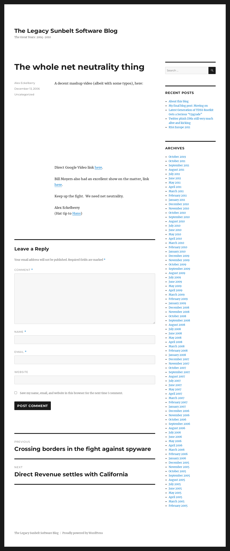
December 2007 (179, 359)
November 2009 (179, 260)
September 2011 (179, 165)
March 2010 (176, 243)
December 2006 (179, 411)
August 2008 (177, 325)
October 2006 (177, 419)
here (98, 167)
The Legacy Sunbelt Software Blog (66, 30)
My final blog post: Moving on (188, 105)
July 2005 (175, 484)
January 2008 (177, 355)
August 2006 (177, 428)
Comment (23, 270)
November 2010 (179, 208)
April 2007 (175, 394)
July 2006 (175, 432)
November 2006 (179, 415)
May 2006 (175, 441)
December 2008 (179, 307)
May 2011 (175, 182)
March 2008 (176, 346)
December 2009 (179, 256)
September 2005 (179, 475)
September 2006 (179, 424)
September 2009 (179, 269)
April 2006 (175, 445)
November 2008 (179, 312)
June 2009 (175, 282)
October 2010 (177, 213)
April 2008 (175, 342)
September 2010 (179, 217)
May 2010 (175, 234)
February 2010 (178, 247)
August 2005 (177, 480)
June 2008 (175, 333)
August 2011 (176, 169)
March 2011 (176, 191)
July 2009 (175, 277)
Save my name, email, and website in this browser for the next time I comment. (71, 393)
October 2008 (177, 316)
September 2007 (179, 372)
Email (20, 352)
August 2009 (177, 273)
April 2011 (175, 187)
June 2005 (175, 488)
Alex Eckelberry (24, 83)
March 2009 (177, 294)
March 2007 (176, 398)
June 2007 (175, 385)
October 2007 (177, 368)
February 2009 (178, 299)
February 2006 (178, 454)
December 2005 (179, 462)
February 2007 (178, 402)
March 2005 (176, 501)
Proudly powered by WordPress (82, 533)
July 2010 (174, 225)
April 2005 (175, 497)
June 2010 (175, 230)
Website (21, 372)
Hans (76, 213)
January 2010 (177, 251)
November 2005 (179, 467)
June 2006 (175, 437)
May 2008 (175, 338)
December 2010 (179, 204)
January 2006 (177, 458)
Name (20, 332)
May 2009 (175, 286)
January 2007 (177, 406)
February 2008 (178, 350)
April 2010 (175, 238)
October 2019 (177, 157)
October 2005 (177, 471)
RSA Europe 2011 (179, 127)
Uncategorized (24, 94)
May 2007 (175, 389)
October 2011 (177, 161)
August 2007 (177, 376)
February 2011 (178, 195)
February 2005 (178, 506)
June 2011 (175, 178)
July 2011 (174, 174)
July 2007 (175, 381)
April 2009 (175, 290)
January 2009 (177, 303)
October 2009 (177, 264)
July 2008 (175, 329)
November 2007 (179, 363)
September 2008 (179, 320)
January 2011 (177, 200)
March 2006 (177, 450)
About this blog (179, 101)
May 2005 (175, 493)
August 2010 (177, 221)
